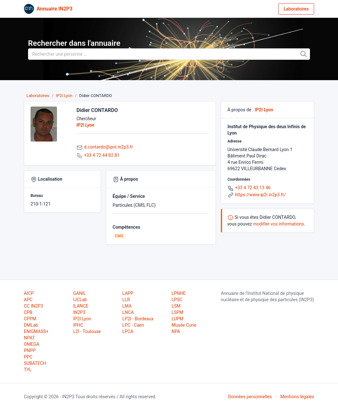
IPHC (78, 325)
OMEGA (31, 344)
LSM (176, 306)
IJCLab (80, 299)
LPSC (177, 299)
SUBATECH (35, 363)
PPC (28, 356)
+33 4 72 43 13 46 (253, 187)
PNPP (29, 350)
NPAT (29, 337)
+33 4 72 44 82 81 (102, 155)
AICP (29, 293)
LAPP (127, 293)
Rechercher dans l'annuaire (74, 43)
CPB (28, 312)
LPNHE (179, 293)
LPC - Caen (133, 325)
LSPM (177, 312)
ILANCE (80, 306)
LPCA (127, 331)
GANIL (79, 293)
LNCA (128, 312)
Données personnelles (250, 396)
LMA (126, 306)
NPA (176, 331)
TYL (28, 369)
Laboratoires (296, 8)
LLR (126, 299)
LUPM (177, 318)
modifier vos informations (278, 223)
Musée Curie (184, 325)
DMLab (31, 325)
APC (28, 299)
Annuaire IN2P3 (55, 9)
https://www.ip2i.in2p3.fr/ (260, 194)
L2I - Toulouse (87, 331)
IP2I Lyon (64, 95)
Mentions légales (297, 396)
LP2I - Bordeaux (137, 318)
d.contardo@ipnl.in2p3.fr (108, 146)
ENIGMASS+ (36, 331)
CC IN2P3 (33, 306)
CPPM (30, 318)
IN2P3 (79, 312)
